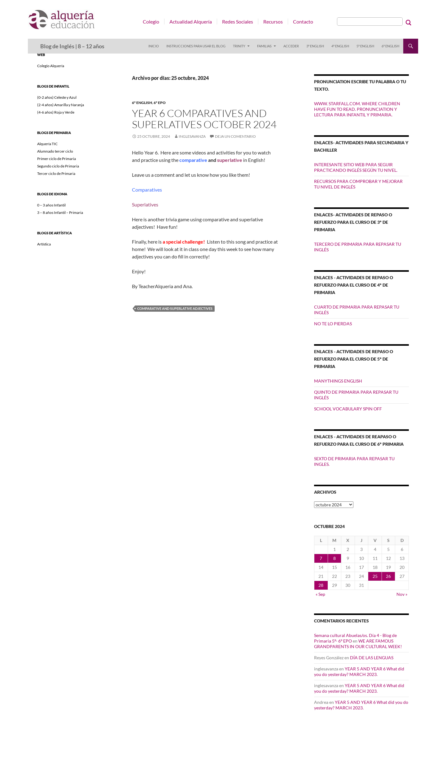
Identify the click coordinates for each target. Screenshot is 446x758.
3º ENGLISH (315, 46)
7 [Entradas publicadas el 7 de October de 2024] (321, 558)
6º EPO (160, 102)
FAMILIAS (264, 46)
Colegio (151, 21)
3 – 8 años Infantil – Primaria (60, 212)
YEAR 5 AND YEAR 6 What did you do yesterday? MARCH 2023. (359, 671)
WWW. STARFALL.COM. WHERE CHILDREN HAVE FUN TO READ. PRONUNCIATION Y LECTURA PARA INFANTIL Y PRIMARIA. (357, 109)
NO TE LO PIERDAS (333, 323)
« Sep (320, 594)
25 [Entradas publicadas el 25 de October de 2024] (375, 576)
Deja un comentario (235, 136)
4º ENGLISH (340, 46)
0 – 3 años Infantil (51, 205)
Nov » (401, 594)
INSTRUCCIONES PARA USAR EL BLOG (195, 46)
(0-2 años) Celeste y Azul (57, 97)
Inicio (153, 46)
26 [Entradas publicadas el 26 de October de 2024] (388, 576)
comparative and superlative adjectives (174, 308)
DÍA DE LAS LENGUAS (371, 657)
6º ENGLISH (390, 46)
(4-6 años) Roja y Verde (55, 112)
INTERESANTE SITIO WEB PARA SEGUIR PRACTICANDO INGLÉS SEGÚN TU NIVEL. (355, 167)
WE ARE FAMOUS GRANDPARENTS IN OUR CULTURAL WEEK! (358, 643)
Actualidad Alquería (190, 21)
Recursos (273, 21)
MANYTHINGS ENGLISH (338, 380)
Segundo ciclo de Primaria (58, 166)
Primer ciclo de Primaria (56, 158)
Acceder (291, 46)
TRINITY (239, 46)
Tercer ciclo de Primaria (56, 173)
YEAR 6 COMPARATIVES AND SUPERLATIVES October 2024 (204, 119)
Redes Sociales (237, 21)
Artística (44, 244)
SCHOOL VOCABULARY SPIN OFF (348, 408)
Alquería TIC (47, 143)
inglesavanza (192, 136)
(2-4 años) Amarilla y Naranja (60, 104)
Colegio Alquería (50, 65)
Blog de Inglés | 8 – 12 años (72, 46)
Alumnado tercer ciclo (55, 151)
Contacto (303, 21)
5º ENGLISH (365, 46)
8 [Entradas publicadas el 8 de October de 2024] (334, 558)
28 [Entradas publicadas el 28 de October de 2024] (320, 585)
